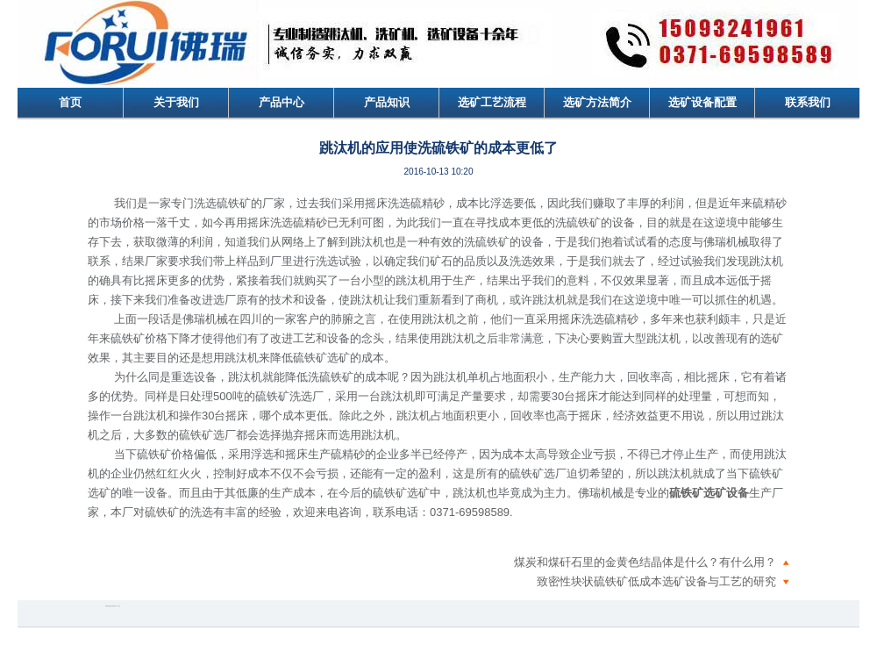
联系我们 (808, 102)
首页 (70, 102)
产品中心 (281, 102)
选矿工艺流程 (492, 102)
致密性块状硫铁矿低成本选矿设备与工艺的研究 (656, 581)
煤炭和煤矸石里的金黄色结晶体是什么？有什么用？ (645, 562)
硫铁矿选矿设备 (709, 492)
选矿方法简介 (597, 102)
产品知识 (387, 102)
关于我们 (176, 102)
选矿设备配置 (702, 102)
